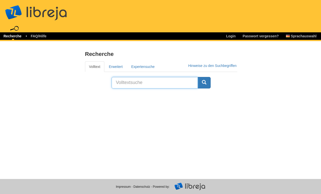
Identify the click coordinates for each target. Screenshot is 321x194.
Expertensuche (142, 67)
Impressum (123, 186)
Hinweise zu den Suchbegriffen (212, 66)
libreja (45, 10)
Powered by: (161, 186)
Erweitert (116, 67)
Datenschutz (141, 186)
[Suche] (204, 82)
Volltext (94, 67)
